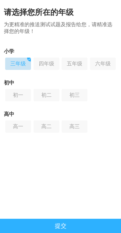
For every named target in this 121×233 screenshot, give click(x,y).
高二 (46, 126)
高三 (74, 126)
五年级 (74, 63)
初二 (46, 95)
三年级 (20, 62)
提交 (60, 226)
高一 (18, 126)
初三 (74, 95)
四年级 (46, 63)
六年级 (103, 63)
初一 (18, 95)
